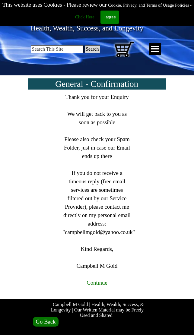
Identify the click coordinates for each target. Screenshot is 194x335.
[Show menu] (155, 49)
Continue (97, 283)
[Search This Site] (57, 49)
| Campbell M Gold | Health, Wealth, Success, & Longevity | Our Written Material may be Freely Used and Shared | (98, 310)
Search (92, 49)
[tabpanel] (97, 194)
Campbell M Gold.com (90, 13)
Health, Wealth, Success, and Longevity (87, 28)
